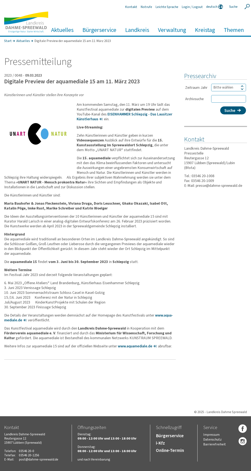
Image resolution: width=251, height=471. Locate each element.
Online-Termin (170, 450)
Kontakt (131, 7)
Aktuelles (62, 30)
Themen (234, 30)
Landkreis (137, 30)
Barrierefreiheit (214, 444)
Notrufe (146, 7)
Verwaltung (172, 30)
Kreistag (205, 30)
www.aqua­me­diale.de (135, 346)
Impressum (211, 434)
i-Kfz (160, 443)
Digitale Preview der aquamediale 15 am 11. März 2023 (72, 41)
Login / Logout (192, 7)
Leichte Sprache (166, 7)
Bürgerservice (99, 30)
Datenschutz (212, 439)
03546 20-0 (26, 451)
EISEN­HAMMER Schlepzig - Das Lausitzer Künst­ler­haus (124, 117)
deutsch (211, 6)
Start (8, 41)
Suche (229, 111)
